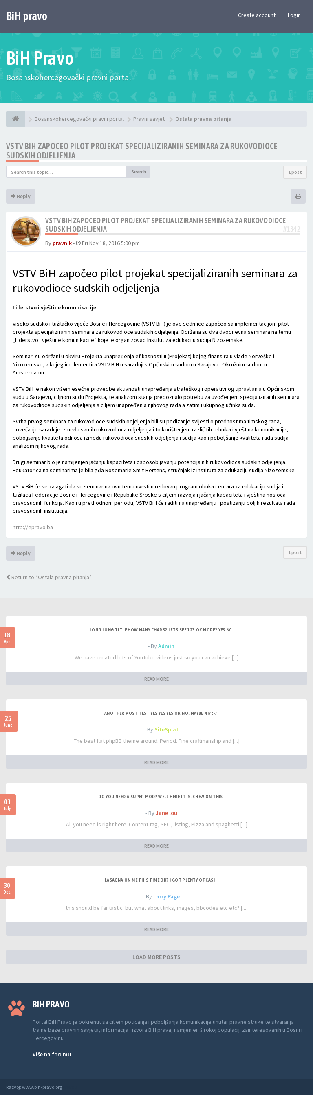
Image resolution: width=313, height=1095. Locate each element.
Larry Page (166, 896)
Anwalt (70, 1087)
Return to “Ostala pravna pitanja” (49, 577)
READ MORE (156, 679)
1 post (295, 172)
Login (294, 15)
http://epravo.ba (33, 527)
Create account (257, 15)
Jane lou (166, 813)
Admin (166, 646)
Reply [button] (21, 196)
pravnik (62, 243)
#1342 (291, 229)
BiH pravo (26, 15)
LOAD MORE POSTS (156, 957)
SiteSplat (166, 729)
